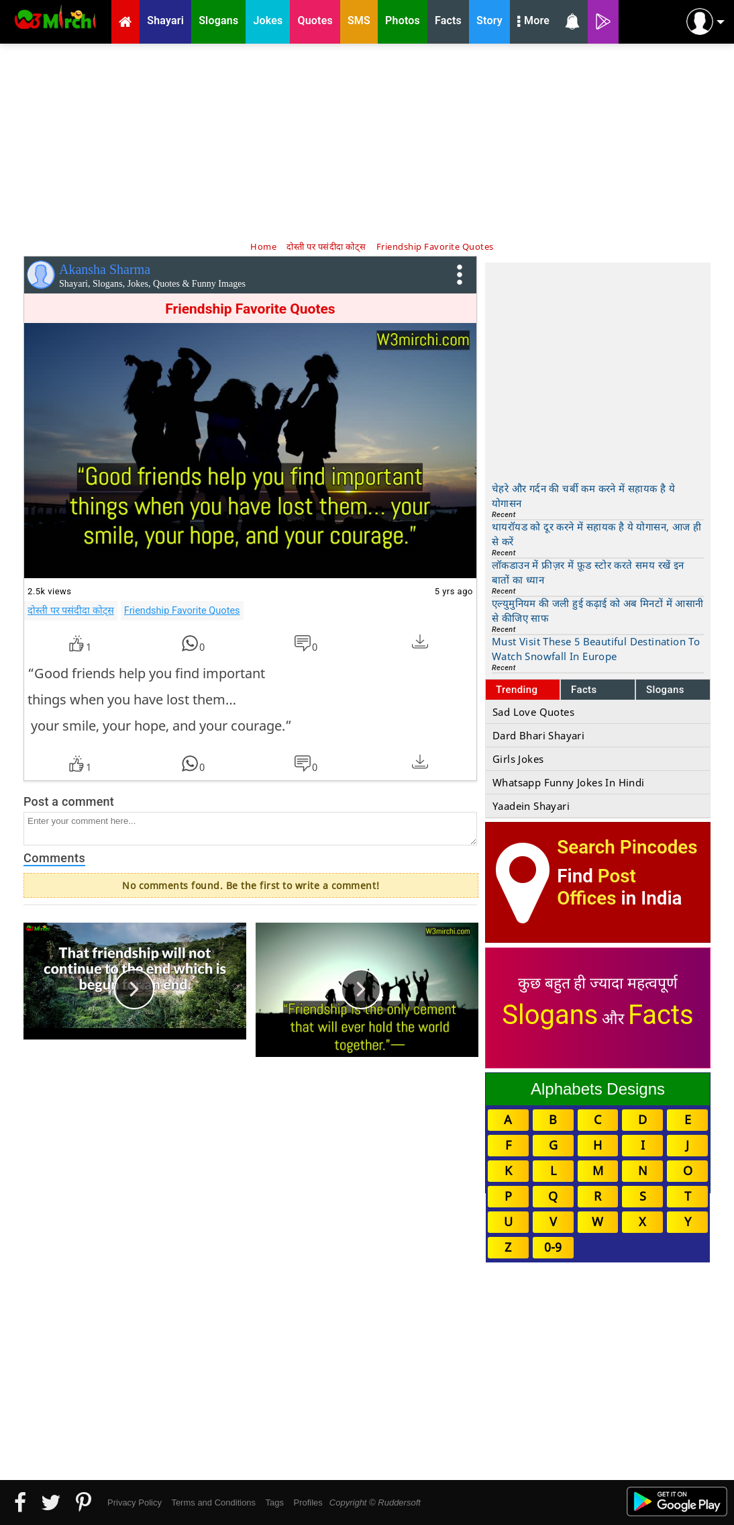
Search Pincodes (627, 847)
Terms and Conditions (213, 1502)
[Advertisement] (367, 141)
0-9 (553, 1247)
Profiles (307, 1502)
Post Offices (596, 887)
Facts (584, 690)
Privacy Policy (134, 1502)
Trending (517, 690)
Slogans (665, 690)
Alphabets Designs (598, 1089)
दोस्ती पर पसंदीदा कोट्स (71, 610)
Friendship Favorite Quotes (182, 610)
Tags (275, 1502)
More (533, 22)
